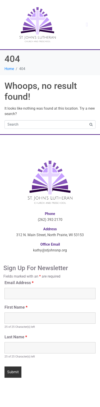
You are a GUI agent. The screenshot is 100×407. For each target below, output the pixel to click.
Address (50, 229)
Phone (50, 214)
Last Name (16, 337)
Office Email (50, 244)
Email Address (19, 282)
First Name (16, 307)
